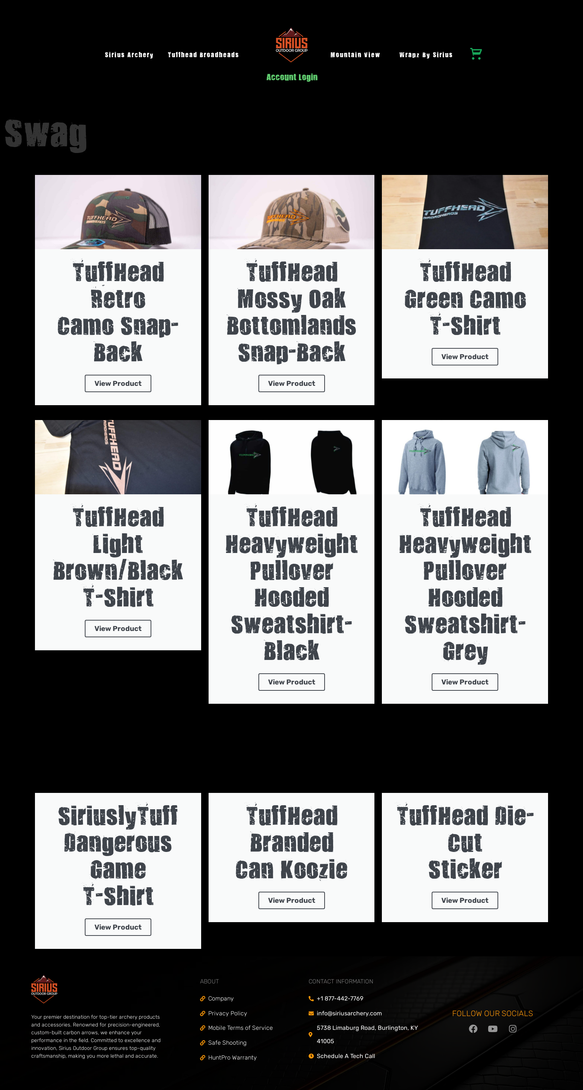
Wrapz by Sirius (426, 55)
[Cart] (476, 53)
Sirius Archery (129, 55)
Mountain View (356, 55)
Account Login (292, 78)
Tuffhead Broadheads (203, 55)
